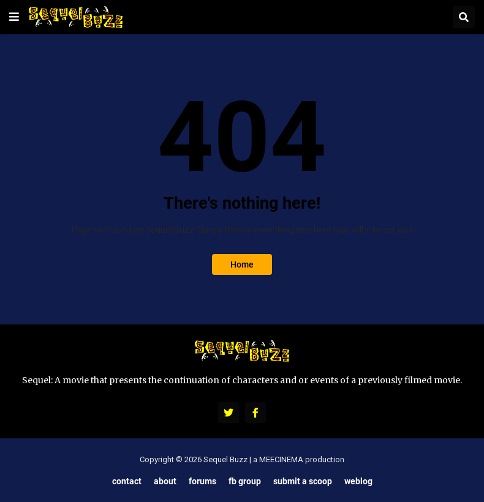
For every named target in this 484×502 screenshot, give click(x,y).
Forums (202, 481)
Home (242, 264)
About (165, 481)
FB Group (245, 481)
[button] (14, 17)
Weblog (358, 481)
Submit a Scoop (302, 481)
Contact (127, 481)
